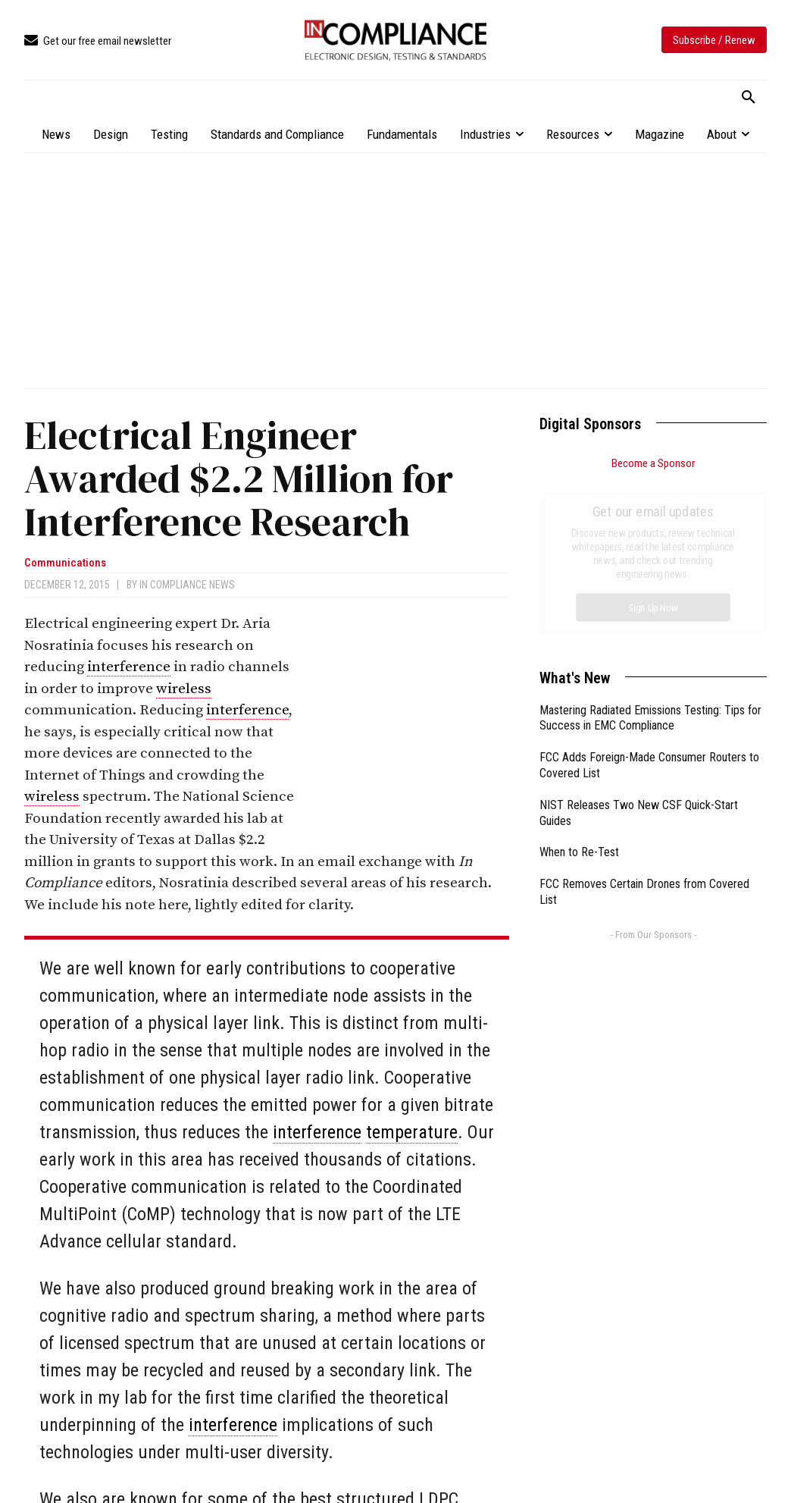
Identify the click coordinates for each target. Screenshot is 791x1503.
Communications (65, 563)
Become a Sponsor (653, 463)
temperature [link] (412, 1132)
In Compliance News (187, 585)
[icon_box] (97, 41)
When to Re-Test (579, 681)
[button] (748, 98)
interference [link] (128, 667)
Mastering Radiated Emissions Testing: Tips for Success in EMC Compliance (650, 547)
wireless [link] (183, 689)
